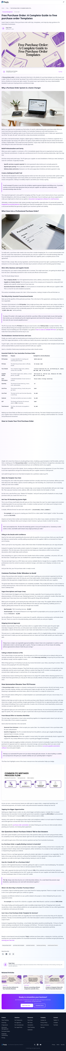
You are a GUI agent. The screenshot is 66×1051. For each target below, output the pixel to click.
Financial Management (7, 11)
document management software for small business (44, 199)
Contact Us (43, 1020)
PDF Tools (30, 1022)
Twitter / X (56, 1020)
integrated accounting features (10, 204)
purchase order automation (21, 825)
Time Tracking (5, 1020)
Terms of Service (45, 1025)
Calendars (30, 1029)
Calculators (30, 1025)
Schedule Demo (40, 1005)
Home (3, 8)
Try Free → (61, 71)
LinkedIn (56, 1022)
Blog (7, 8)
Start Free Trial (26, 1005)
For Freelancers (18, 1020)
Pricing (3, 1037)
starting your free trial (8, 940)
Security (43, 1027)
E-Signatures (5, 1025)
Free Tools (30, 1020)
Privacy (53, 1044)
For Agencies (18, 1022)
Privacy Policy (44, 1022)
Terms (58, 1044)
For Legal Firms (18, 1027)
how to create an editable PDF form (46, 329)
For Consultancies (19, 1025)
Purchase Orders (6, 1031)
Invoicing (4, 1022)
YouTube (56, 1025)
